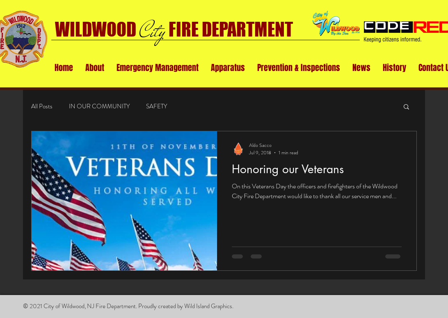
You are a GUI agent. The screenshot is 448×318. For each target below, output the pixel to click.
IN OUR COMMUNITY (99, 106)
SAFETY (156, 106)
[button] (94, 68)
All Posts (42, 106)
